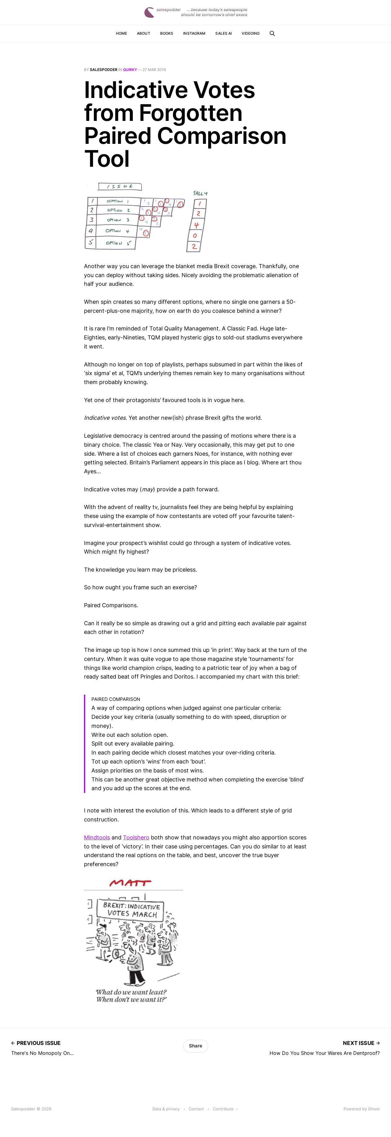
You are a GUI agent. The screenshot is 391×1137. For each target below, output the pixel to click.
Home (121, 33)
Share (195, 1046)
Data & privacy (166, 1108)
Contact (196, 1108)
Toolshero (136, 837)
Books (167, 33)
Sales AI (223, 33)
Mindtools (97, 837)
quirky (130, 69)
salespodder (103, 69)
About (143, 33)
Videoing (251, 33)
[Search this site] (272, 33)
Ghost (374, 1108)
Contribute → (226, 1108)
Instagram (194, 33)
